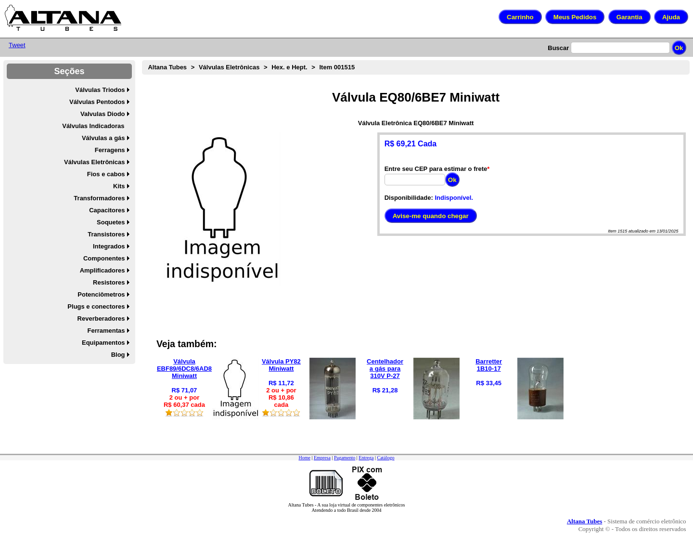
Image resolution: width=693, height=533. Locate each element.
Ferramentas (106, 330)
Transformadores (99, 198)
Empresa (322, 457)
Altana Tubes (167, 67)
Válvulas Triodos (100, 89)
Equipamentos (103, 342)
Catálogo (385, 457)
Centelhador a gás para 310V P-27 (385, 368)
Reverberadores (101, 318)
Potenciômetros (101, 294)
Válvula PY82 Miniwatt (281, 365)
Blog (118, 354)
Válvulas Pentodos (97, 101)
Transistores (106, 234)
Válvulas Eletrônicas (94, 162)
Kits (119, 186)
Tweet (17, 45)
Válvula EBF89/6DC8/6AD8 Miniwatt (184, 368)
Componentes (104, 258)
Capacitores (107, 210)
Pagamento (344, 457)
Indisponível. (454, 197)
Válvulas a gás (103, 138)
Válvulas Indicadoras (93, 126)
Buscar (558, 48)
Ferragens (110, 150)
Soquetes (111, 222)
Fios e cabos (106, 174)
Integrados (109, 246)
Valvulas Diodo (102, 113)
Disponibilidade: (409, 197)
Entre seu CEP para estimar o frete (436, 168)
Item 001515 (337, 67)
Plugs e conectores (96, 306)
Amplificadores (102, 270)
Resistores (109, 282)
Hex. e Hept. (289, 67)
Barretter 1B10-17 (488, 365)
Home (304, 457)
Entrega (366, 457)
